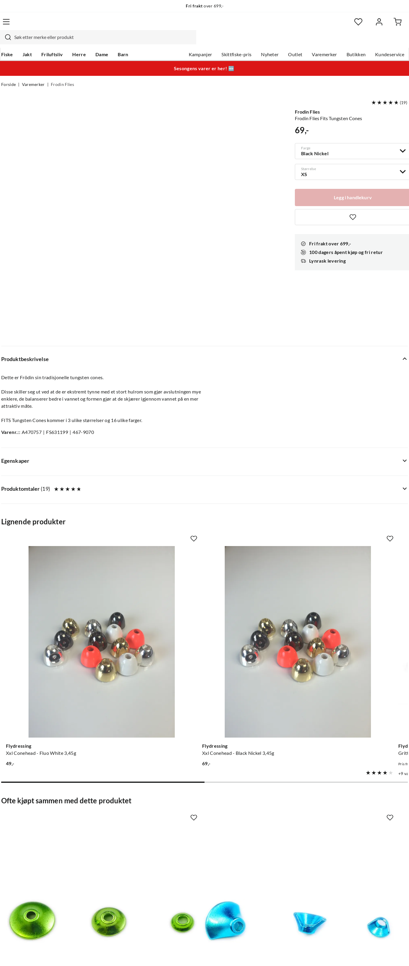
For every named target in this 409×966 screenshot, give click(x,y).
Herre (79, 42)
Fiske (7, 42)
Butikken (355, 42)
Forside (8, 73)
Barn (123, 42)
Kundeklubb (184, 871)
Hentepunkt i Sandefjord (27, 823)
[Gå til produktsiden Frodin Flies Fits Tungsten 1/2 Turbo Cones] (151, 669)
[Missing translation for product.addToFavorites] (88, 433)
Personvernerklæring (335, 953)
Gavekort (96, 813)
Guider (8, 813)
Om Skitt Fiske (186, 804)
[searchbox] (203, 25)
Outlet (294, 42)
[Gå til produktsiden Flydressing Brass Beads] (362, 485)
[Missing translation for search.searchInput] (105, 25)
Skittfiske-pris (235, 42)
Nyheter (268, 42)
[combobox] (198, 25)
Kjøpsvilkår (374, 953)
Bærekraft (181, 851)
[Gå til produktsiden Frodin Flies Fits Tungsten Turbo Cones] (46, 669)
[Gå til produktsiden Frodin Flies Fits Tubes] (257, 669)
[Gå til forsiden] (29, 25)
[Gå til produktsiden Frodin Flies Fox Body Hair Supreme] (362, 669)
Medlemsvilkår (186, 880)
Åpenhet (180, 861)
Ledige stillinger (187, 813)
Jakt (27, 42)
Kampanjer (199, 42)
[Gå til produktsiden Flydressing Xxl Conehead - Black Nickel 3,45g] (151, 485)
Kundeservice (388, 42)
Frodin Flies (62, 73)
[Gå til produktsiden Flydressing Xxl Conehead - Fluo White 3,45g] (46, 485)
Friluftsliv (52, 42)
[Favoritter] (350, 25)
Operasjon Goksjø (190, 842)
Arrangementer (187, 832)
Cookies (400, 953)
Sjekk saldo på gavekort (26, 832)
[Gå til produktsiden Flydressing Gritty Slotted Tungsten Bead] (257, 485)
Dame (101, 42)
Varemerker (323, 42)
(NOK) (13, 954)
